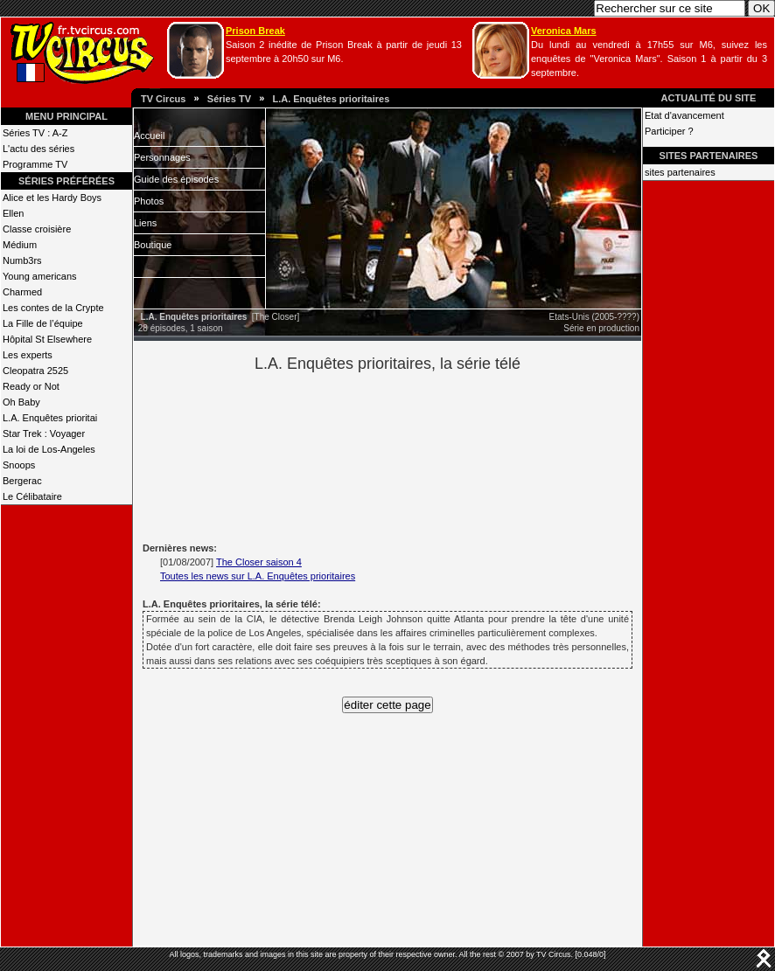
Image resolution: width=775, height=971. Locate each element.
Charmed (22, 292)
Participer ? (669, 131)
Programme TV (35, 164)
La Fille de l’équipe (43, 323)
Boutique (152, 244)
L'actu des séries (38, 148)
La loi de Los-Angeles (49, 449)
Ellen (13, 213)
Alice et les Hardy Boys (52, 197)
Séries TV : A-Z (35, 133)
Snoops (19, 465)
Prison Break (255, 30)
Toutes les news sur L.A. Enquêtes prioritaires (257, 576)
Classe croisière (37, 229)
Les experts (27, 355)
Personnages (162, 157)
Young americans (40, 276)
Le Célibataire (32, 496)
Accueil (149, 135)
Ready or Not (31, 386)
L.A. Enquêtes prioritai (50, 418)
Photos (149, 201)
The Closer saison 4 (259, 562)
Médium (20, 244)
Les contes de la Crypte (53, 307)
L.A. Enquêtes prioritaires (330, 99)
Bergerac (22, 480)
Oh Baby (21, 402)
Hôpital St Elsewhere (47, 339)
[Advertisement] (417, 455)
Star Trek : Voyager (44, 433)
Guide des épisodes (176, 179)
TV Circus (163, 99)
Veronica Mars (564, 30)
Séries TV (229, 99)
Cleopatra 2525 (35, 370)
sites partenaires (680, 172)
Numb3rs (22, 260)
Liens (145, 223)
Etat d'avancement (684, 115)
